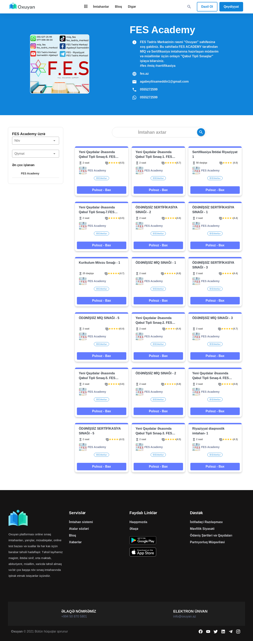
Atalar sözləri (79, 528)
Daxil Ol (207, 6)
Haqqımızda (138, 522)
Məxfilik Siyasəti (202, 528)
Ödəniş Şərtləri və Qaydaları (211, 535)
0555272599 (149, 89)
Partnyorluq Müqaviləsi (207, 542)
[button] (35, 141)
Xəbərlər (75, 542)
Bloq (72, 535)
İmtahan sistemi (81, 522)
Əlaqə (133, 528)
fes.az (144, 73)
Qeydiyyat (231, 6)
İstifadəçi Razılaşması (206, 522)
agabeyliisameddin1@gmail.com (164, 81)
